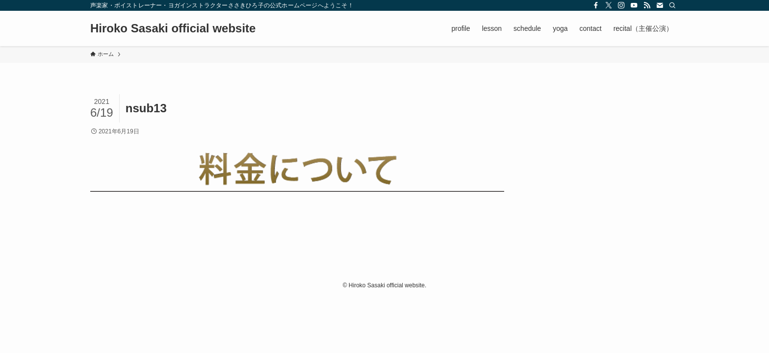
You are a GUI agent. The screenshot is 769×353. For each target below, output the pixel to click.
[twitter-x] (608, 5)
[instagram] (621, 5)
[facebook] (596, 5)
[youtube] (634, 5)
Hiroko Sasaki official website (173, 28)
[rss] (647, 5)
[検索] (672, 5)
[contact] (659, 5)
